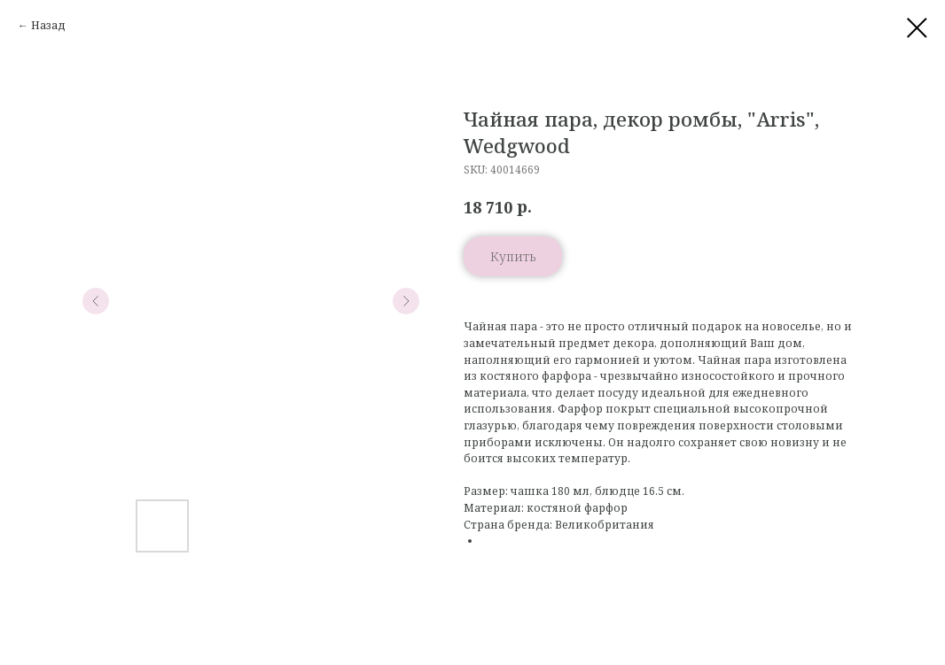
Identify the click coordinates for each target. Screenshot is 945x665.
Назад (48, 25)
